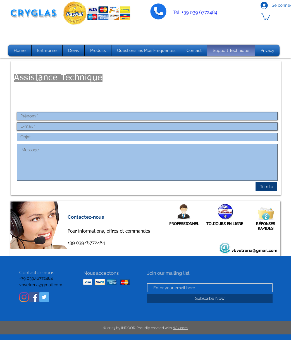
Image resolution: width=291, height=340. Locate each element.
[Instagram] (24, 297)
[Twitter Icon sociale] (44, 297)
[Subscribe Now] (210, 298)
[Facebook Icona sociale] (34, 297)
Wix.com (180, 328)
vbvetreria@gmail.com (254, 250)
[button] (265, 16)
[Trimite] (266, 186)
